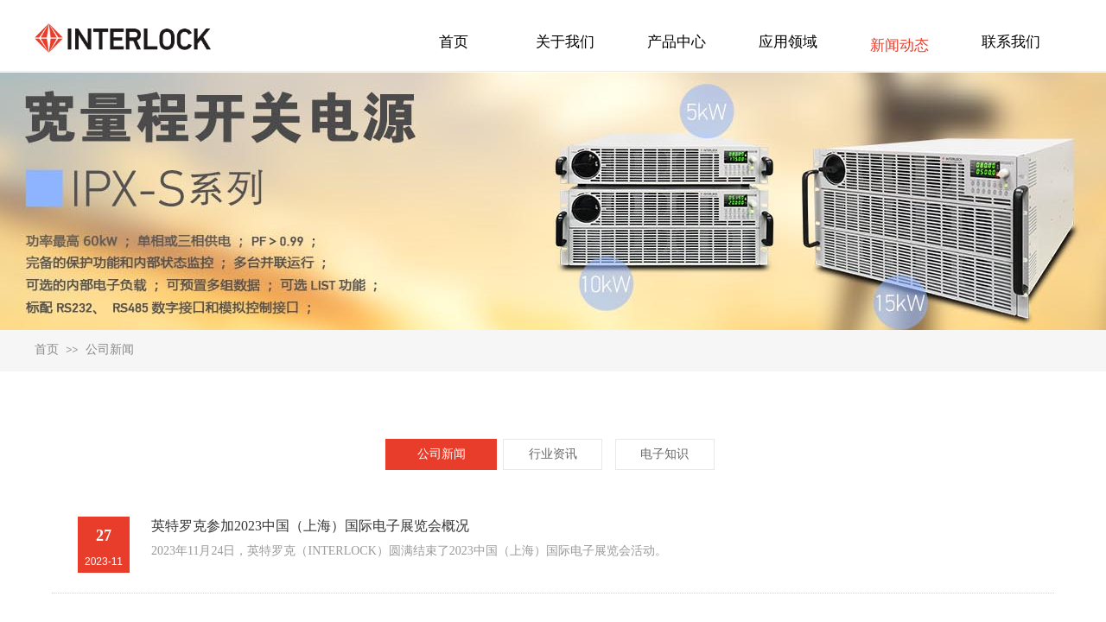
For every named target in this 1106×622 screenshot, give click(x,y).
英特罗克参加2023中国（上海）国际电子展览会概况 (310, 525)
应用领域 (788, 42)
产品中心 (676, 42)
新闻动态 (899, 45)
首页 (47, 349)
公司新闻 (110, 349)
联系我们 (1011, 42)
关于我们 (565, 42)
